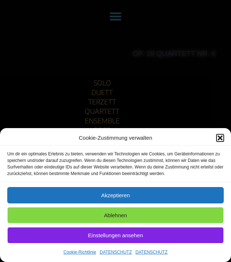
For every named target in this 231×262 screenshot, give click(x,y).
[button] (220, 138)
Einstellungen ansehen (115, 235)
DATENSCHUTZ (116, 252)
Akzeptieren (115, 195)
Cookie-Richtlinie (79, 252)
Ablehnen (115, 215)
